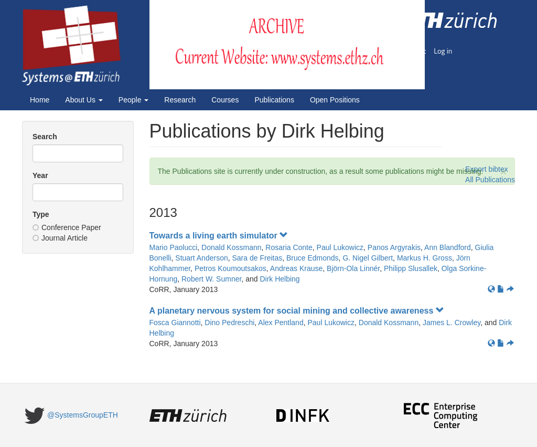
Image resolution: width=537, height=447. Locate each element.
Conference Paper (67, 227)
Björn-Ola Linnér (353, 268)
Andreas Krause (296, 268)
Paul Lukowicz (340, 247)
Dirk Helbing (279, 279)
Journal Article (60, 238)
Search (45, 136)
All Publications (490, 179)
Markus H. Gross (424, 258)
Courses (225, 100)
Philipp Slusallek (410, 268)
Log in (443, 51)
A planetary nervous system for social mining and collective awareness (296, 310)
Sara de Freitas (257, 258)
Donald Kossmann (231, 247)
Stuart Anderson (201, 258)
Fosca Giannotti (175, 322)
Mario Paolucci (173, 247)
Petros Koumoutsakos (230, 268)
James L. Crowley (451, 322)
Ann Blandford (447, 247)
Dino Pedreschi (229, 322)
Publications (274, 100)
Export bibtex (486, 169)
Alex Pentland (280, 322)
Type (41, 214)
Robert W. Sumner (211, 279)
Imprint (415, 51)
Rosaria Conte (289, 247)
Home (39, 100)
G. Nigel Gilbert (367, 258)
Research (180, 100)
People (133, 100)
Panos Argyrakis (394, 247)
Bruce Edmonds (312, 258)
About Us (83, 100)
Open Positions (335, 100)
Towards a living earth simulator (218, 235)
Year (40, 175)
